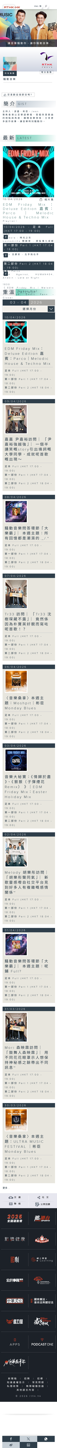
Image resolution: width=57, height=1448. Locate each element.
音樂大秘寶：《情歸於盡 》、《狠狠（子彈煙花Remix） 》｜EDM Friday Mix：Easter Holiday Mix (28, 787)
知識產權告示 (17, 1382)
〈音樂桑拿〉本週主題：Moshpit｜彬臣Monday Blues (25, 703)
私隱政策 (14, 1386)
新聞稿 (13, 1378)
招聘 (28, 1378)
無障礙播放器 (36, 1386)
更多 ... (6, 1188)
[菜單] (52, 5)
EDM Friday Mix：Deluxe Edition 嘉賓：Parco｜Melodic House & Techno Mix (28, 211)
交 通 (17, 1197)
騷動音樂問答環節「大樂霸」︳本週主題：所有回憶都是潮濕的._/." (27, 533)
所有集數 (10, 73)
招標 (41, 1378)
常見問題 (39, 1382)
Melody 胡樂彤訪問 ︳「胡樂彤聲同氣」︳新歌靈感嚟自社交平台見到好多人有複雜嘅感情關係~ (28, 882)
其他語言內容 (26, 1390)
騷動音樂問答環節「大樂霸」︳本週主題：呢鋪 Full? (27, 966)
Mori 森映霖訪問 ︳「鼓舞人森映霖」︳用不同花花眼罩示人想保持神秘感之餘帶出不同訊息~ (27, 1058)
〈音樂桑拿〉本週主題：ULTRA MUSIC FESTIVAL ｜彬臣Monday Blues (24, 1144)
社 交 (45, 1197)
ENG (36, 6)
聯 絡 (17, 1204)
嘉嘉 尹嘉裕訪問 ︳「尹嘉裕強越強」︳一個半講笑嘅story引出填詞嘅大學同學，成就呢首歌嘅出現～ (28, 449)
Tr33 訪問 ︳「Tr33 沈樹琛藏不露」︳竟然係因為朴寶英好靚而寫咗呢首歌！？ (28, 621)
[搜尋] (46, 5)
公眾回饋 (45, 1204)
